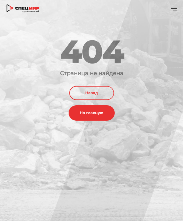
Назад (91, 93)
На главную (92, 112)
